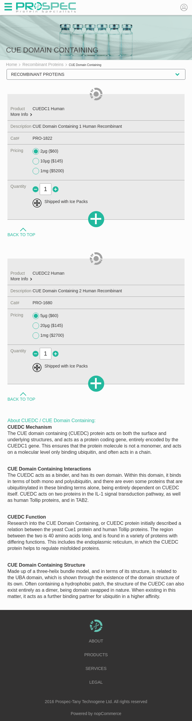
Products (96, 654)
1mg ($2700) (48, 335)
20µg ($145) (48, 325)
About (96, 641)
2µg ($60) (45, 151)
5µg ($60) (45, 316)
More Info (21, 114)
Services (96, 668)
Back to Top (21, 234)
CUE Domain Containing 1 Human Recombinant (77, 126)
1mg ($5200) (48, 171)
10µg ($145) (48, 161)
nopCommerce (108, 713)
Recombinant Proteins (37, 74)
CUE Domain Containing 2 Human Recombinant (77, 290)
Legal (96, 682)
